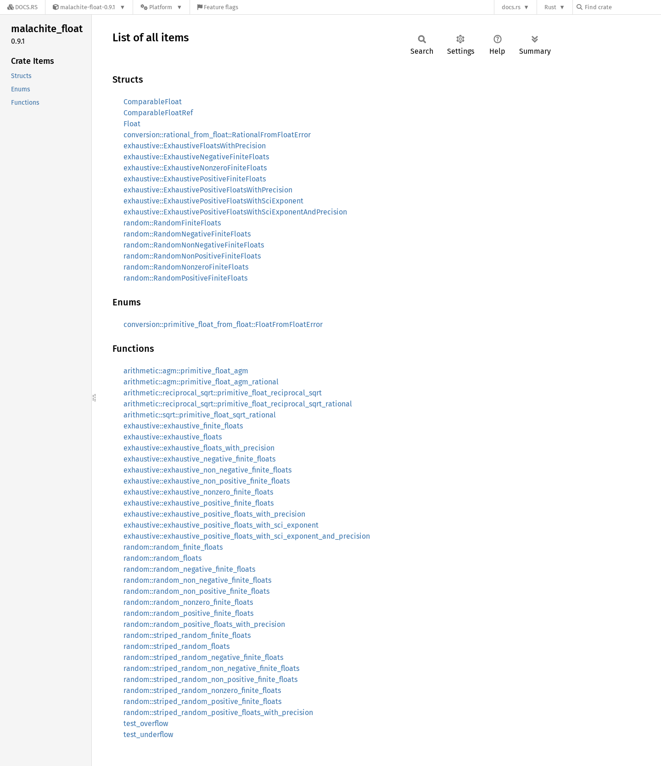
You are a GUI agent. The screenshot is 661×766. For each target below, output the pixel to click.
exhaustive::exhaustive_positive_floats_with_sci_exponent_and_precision (246, 536)
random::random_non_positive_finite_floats (196, 591)
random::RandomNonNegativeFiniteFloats (193, 245)
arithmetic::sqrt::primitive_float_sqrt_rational (199, 415)
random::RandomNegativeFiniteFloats (187, 234)
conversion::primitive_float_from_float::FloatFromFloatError (223, 324)
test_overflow (145, 723)
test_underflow (148, 734)
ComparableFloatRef (158, 112)
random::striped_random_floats (176, 646)
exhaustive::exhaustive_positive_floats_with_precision (214, 514)
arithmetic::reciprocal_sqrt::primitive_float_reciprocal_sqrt (222, 393)
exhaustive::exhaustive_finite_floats (183, 426)
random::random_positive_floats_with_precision (204, 624)
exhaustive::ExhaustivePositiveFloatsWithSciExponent (213, 201)
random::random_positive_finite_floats (188, 613)
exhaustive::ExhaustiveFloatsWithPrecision (194, 145)
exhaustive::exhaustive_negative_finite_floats (199, 459)
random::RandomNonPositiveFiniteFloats (192, 256)
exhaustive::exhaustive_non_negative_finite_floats (207, 470)
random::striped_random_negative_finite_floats (203, 657)
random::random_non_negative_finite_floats (197, 580)
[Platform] (161, 7)
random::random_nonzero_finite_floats (188, 602)
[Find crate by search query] (622, 7)
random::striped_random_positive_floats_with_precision (218, 712)
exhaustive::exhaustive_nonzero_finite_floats (198, 492)
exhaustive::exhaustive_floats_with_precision (198, 448)
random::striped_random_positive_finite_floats (202, 701)
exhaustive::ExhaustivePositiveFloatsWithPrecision (207, 190)
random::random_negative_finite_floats (189, 569)
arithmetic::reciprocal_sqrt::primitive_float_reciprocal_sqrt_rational (237, 404)
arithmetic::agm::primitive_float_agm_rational (201, 381)
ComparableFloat (152, 101)
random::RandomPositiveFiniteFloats (185, 278)
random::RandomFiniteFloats (172, 223)
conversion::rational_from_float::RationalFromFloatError (217, 134)
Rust (550, 7)
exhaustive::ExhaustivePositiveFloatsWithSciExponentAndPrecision (235, 212)
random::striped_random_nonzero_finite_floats (202, 690)
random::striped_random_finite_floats (187, 635)
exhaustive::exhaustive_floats (172, 437)
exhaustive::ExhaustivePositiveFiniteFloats (194, 179)
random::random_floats (162, 558)
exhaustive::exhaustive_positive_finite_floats (198, 503)
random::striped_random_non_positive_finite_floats (210, 679)
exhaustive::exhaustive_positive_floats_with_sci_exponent (221, 525)
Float (131, 123)
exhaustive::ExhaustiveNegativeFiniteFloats (196, 156)
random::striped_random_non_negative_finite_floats (211, 668)
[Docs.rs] (22, 7)
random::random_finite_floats (173, 547)
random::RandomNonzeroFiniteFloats (185, 267)
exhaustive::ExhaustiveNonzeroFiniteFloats (195, 167)
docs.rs (511, 7)
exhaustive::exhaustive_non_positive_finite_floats (206, 481)
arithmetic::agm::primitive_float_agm (185, 370)
